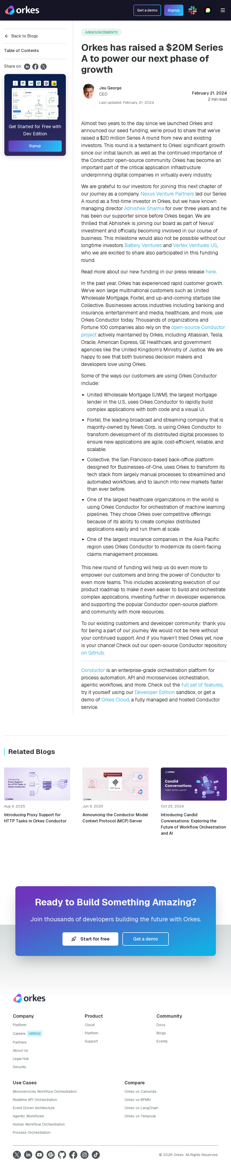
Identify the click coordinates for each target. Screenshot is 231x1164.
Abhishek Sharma (144, 208)
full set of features (202, 685)
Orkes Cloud (115, 700)
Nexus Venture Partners (167, 194)
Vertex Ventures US (195, 245)
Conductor (93, 670)
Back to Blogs (21, 36)
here (211, 272)
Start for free (90, 939)
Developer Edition (155, 692)
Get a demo (145, 939)
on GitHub (92, 653)
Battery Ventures (143, 245)
